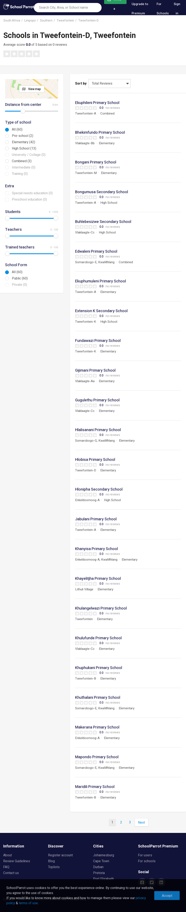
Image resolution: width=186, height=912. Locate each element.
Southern (46, 20)
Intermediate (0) (23, 167)
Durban (98, 867)
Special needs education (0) (32, 193)
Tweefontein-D (88, 20)
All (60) (17, 129)
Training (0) (20, 173)
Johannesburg (103, 855)
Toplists (54, 867)
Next (141, 822)
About (7, 855)
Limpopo (30, 20)
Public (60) (20, 278)
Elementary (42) (23, 142)
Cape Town (101, 861)
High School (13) (24, 148)
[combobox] (68, 7)
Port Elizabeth (103, 878)
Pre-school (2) (22, 135)
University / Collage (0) (28, 154)
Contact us (11, 873)
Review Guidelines (16, 861)
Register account (60, 855)
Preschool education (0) (29, 199)
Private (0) (19, 284)
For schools (147, 861)
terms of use (28, 903)
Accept (167, 895)
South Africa (11, 20)
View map (34, 89)
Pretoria (99, 873)
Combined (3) (22, 161)
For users (145, 855)
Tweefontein (65, 20)
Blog (51, 861)
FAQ (6, 867)
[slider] (23, 111)
